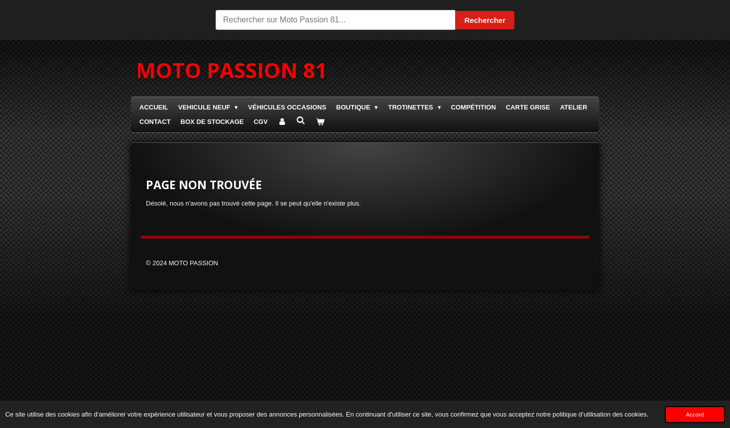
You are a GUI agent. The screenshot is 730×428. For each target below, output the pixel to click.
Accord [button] (695, 414)
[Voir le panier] (320, 122)
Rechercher (484, 20)
